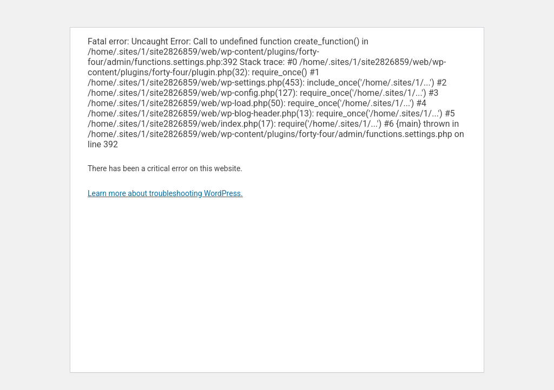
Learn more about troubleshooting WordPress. (165, 193)
